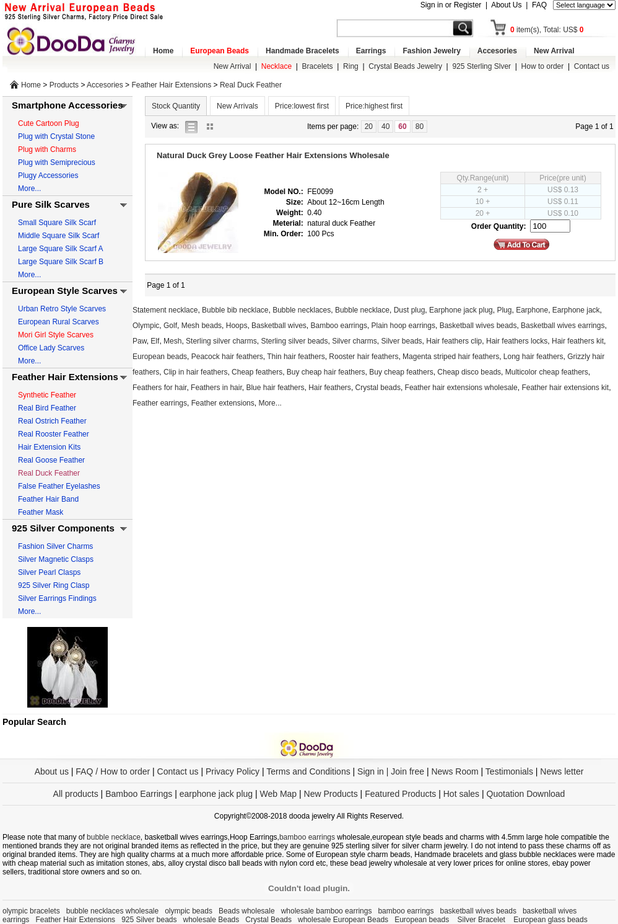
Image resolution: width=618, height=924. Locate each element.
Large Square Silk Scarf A (60, 248)
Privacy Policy (232, 771)
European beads (160, 356)
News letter (561, 771)
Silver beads (401, 341)
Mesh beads (201, 325)
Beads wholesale (247, 911)
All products (75, 794)
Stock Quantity (176, 106)
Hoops (237, 325)
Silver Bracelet (483, 919)
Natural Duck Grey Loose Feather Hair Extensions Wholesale (273, 155)
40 (385, 126)
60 (402, 126)
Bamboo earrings (339, 325)
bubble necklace (114, 837)
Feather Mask (40, 512)
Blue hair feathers (275, 387)
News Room (456, 771)
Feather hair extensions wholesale (461, 387)
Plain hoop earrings (403, 325)
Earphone (532, 310)
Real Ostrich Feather (52, 421)
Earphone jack (576, 310)
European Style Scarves (65, 290)
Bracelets (317, 66)
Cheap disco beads (469, 372)
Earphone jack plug (461, 310)
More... (29, 188)
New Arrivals (237, 106)
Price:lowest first (302, 106)
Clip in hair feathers (195, 372)
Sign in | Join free (390, 771)
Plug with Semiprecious (56, 162)
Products (64, 85)
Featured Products (400, 794)
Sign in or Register (451, 5)
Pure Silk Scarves (51, 204)
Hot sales (461, 794)
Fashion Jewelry (431, 51)
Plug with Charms (47, 149)
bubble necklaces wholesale (112, 911)
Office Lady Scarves (51, 348)
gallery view (213, 126)
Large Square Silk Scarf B (60, 261)
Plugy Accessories (48, 175)
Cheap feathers (257, 372)
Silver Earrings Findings (57, 598)
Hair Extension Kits (49, 447)
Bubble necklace (362, 310)
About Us (506, 5)
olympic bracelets (31, 911)
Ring (351, 66)
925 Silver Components (63, 528)
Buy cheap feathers (401, 372)
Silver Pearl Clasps (49, 572)
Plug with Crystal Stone (56, 136)
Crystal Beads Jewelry (405, 66)
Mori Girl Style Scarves (56, 335)
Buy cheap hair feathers (326, 372)
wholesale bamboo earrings (326, 911)
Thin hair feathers (295, 356)
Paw (140, 341)
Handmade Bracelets (302, 51)
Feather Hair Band (48, 499)
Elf (154, 341)
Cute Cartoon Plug (48, 123)
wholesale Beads (211, 919)
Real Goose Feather (51, 460)
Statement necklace (165, 310)
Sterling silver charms (221, 341)
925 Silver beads (148, 919)
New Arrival (554, 51)
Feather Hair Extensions (171, 85)
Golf (170, 325)
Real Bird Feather (47, 408)
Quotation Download (526, 794)
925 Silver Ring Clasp (53, 585)
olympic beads (188, 911)
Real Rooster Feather (53, 434)
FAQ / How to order (113, 771)
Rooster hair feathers (363, 356)
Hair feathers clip (454, 341)
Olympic (146, 325)
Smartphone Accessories (67, 105)
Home (163, 51)
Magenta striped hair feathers (451, 356)
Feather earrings (160, 403)
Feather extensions (223, 403)
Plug (504, 310)
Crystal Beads (268, 919)
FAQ (539, 5)
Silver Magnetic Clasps (56, 559)
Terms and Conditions (308, 771)
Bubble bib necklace (235, 310)
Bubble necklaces (301, 310)
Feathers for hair (159, 387)
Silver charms (354, 341)
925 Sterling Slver (481, 66)
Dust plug (409, 310)
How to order (542, 66)
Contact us (591, 66)
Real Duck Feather (251, 85)
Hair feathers (329, 387)
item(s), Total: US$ (547, 29)
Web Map (278, 794)
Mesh (172, 341)
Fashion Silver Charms (55, 546)
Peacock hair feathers (227, 356)
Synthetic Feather (47, 395)
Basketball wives (279, 325)
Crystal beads (378, 387)
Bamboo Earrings (138, 794)
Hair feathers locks (516, 341)
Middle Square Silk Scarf (58, 235)
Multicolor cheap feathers (546, 372)
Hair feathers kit (578, 341)
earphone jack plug (216, 794)
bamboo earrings (307, 837)
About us (52, 771)
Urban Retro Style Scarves (62, 308)
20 (369, 126)
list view (194, 126)
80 (420, 126)
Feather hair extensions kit (565, 387)
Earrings (371, 51)
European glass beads (550, 919)
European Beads (219, 51)
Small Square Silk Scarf (57, 222)
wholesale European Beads (343, 919)
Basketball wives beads (478, 325)
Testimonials (509, 771)
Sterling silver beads (294, 341)
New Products (331, 794)
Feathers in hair (216, 387)
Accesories (497, 51)
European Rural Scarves (58, 322)
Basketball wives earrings (562, 325)
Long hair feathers (533, 356)
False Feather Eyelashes (59, 486)
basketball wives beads (478, 911)
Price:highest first (374, 106)
